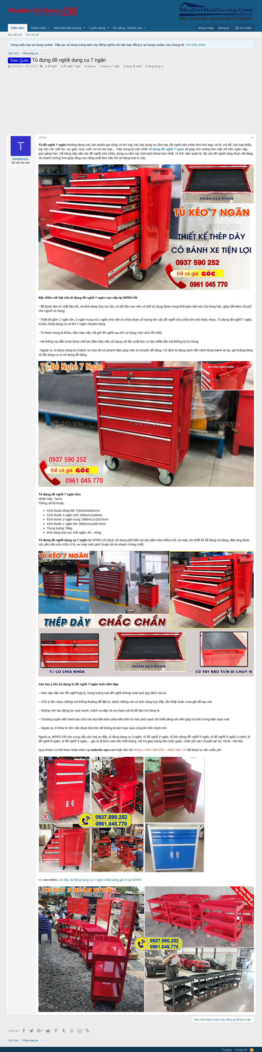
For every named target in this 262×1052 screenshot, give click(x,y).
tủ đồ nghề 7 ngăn (70, 66)
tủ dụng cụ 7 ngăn (110, 66)
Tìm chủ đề (32, 34)
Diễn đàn (17, 28)
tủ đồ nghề (51, 66)
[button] (49, 28)
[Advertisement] (131, 100)
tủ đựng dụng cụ (154, 66)
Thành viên (38, 28)
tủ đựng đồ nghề (132, 66)
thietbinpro (17, 66)
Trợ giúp (227, 1040)
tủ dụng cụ (90, 66)
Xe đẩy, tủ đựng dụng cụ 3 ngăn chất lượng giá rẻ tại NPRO (102, 873)
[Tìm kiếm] (243, 28)
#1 (250, 137)
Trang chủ (241, 1040)
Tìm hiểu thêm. (196, 45)
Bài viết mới (15, 34)
